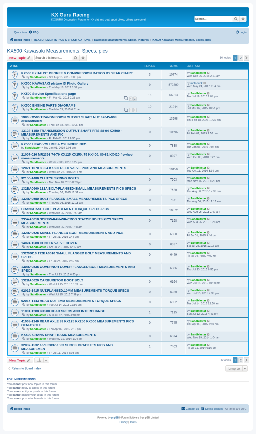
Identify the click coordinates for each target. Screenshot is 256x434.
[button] (246, 58)
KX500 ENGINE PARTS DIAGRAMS (48, 105)
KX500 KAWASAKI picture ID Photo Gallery (54, 83)
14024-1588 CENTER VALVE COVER (49, 243)
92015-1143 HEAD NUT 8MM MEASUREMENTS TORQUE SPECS (71, 301)
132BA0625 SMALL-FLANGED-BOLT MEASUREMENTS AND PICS (72, 233)
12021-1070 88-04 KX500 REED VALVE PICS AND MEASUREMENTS (73, 168)
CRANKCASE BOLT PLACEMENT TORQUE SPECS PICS (65, 209)
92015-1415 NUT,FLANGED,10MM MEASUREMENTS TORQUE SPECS (75, 290)
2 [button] (241, 58)
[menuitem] (33, 32)
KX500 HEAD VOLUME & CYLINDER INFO (53, 144)
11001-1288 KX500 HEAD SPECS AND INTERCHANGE (63, 311)
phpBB (115, 417)
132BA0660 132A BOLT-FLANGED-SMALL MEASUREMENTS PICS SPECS (78, 188)
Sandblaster (38, 77)
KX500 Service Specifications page (48, 94)
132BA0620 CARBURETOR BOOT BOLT (52, 280)
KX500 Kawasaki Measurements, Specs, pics (57, 51)
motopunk (196, 83)
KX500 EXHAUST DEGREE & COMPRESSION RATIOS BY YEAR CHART (77, 73)
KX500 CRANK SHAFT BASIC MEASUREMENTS (58, 335)
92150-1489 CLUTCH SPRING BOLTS (50, 178)
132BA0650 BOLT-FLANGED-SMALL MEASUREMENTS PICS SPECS (74, 199)
